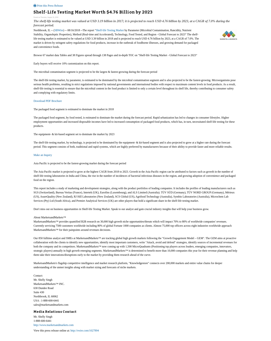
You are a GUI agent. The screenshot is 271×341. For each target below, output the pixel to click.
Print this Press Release (48, 5)
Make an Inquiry (43, 155)
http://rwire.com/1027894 (85, 330)
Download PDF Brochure (48, 100)
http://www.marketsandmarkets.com (54, 324)
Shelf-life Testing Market (110, 30)
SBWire (58, 30)
